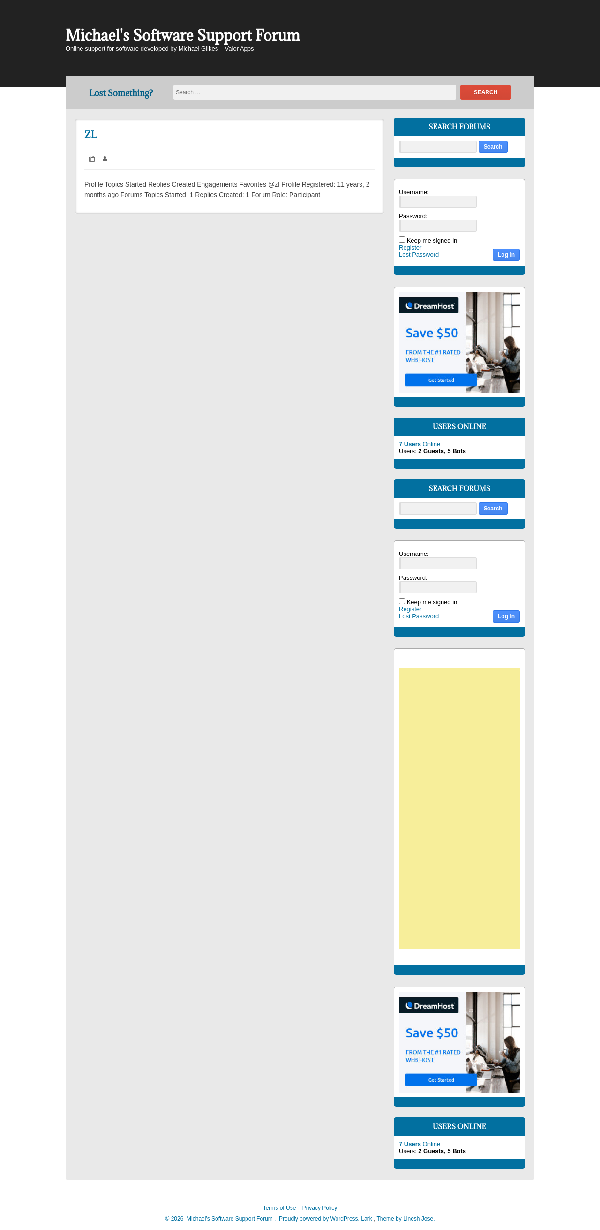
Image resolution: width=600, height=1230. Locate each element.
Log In (506, 254)
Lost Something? (121, 93)
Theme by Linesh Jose (405, 1218)
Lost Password (419, 254)
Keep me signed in (432, 240)
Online (419, 444)
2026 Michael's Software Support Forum (221, 1218)
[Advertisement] (464, 809)
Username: (414, 192)
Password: (413, 216)
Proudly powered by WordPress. (319, 1218)
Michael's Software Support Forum (183, 35)
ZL (90, 135)
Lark (367, 1218)
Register (410, 247)
